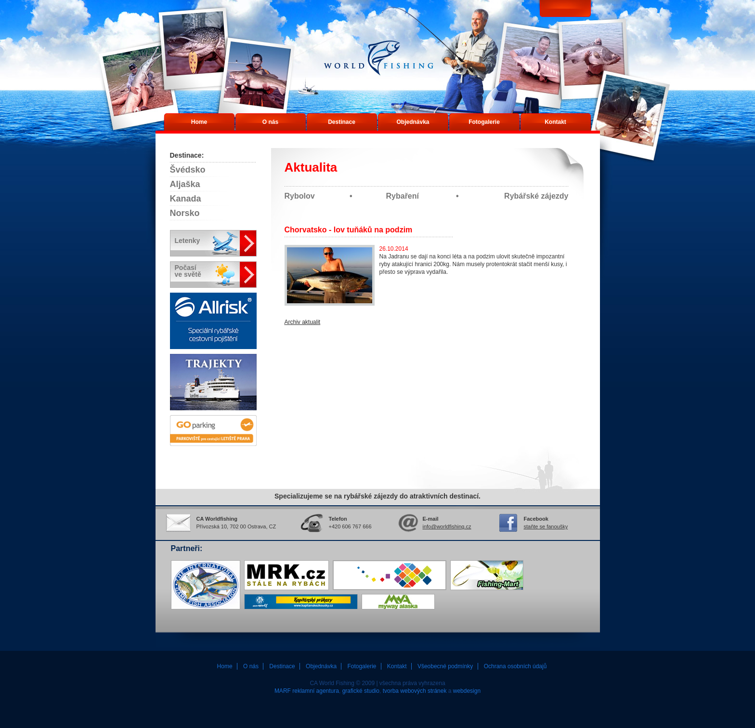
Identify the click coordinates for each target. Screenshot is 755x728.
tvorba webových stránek (415, 691)
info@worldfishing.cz (447, 526)
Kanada (185, 198)
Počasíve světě (188, 271)
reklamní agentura (315, 691)
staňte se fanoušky (546, 526)
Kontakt (555, 122)
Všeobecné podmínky (445, 666)
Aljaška (185, 184)
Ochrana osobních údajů (515, 666)
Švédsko (188, 170)
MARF (282, 691)
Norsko (185, 213)
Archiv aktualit (303, 322)
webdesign (467, 691)
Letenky (187, 240)
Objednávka (412, 122)
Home (199, 122)
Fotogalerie (484, 122)
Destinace (341, 122)
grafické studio (360, 691)
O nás (270, 122)
